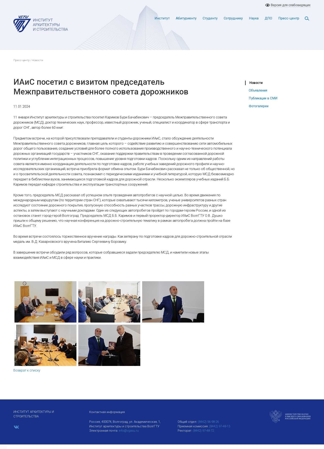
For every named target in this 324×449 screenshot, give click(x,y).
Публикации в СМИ (263, 98)
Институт (162, 18)
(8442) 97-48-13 (219, 426)
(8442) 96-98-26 (208, 422)
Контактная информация (107, 412)
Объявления (258, 90)
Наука (253, 18)
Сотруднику (233, 18)
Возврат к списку (26, 370)
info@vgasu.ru (129, 430)
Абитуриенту (186, 18)
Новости (256, 83)
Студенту (210, 18)
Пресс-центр (288, 18)
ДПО (268, 18)
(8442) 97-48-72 (203, 430)
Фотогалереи (258, 106)
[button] (3, 447)
